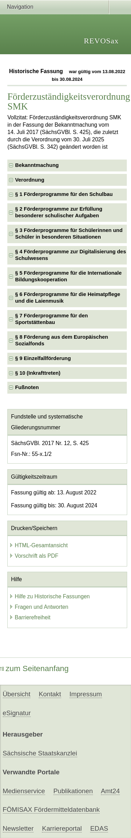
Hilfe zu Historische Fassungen (49, 596)
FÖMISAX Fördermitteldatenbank (51, 809)
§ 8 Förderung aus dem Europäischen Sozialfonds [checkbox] (61, 340)
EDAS (99, 828)
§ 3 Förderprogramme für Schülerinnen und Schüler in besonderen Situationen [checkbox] (68, 233)
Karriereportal (62, 828)
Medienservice (24, 791)
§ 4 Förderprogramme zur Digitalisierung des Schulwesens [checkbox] (70, 255)
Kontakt (50, 694)
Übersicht (16, 694)
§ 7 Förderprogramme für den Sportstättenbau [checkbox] (51, 319)
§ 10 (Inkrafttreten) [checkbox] (37, 373)
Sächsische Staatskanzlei (40, 753)
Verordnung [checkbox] (29, 180)
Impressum (86, 694)
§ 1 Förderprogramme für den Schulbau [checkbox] (63, 194)
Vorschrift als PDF (33, 556)
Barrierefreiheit (29, 617)
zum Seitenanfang (34, 668)
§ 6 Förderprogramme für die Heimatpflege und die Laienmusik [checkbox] (67, 297)
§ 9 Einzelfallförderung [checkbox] (43, 358)
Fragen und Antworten (38, 607)
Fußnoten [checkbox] (27, 387)
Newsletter (18, 828)
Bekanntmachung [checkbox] (37, 165)
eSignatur (17, 713)
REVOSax (101, 40)
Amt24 (110, 791)
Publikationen (73, 791)
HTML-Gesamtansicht (38, 545)
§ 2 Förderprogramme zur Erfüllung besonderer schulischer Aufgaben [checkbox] (58, 212)
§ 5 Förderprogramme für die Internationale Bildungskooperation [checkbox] (68, 276)
